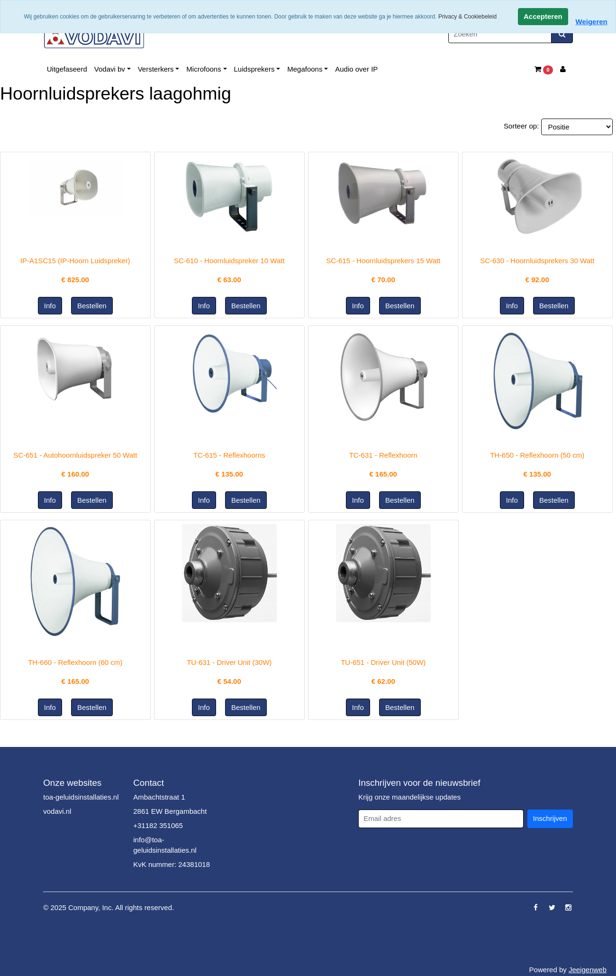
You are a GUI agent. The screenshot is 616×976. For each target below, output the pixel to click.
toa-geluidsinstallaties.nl (80, 797)
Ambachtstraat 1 (159, 797)
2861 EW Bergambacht (170, 811)
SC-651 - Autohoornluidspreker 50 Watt (75, 455)
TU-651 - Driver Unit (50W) (383, 662)
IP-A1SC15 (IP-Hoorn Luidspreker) (75, 261)
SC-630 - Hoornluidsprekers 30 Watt (537, 261)
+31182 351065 (158, 825)
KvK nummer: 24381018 (171, 864)
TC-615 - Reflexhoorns (229, 455)
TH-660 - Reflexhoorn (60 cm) (75, 662)
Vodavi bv (109, 69)
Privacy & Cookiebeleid (467, 16)
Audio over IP (356, 69)
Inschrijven (550, 818)
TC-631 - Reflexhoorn (383, 455)
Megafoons (304, 69)
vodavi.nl (57, 811)
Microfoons (203, 69)
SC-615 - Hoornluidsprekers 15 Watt (383, 261)
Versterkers (156, 69)
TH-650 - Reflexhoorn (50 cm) (537, 455)
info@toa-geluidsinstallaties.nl (164, 845)
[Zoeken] (500, 34)
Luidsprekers (254, 69)
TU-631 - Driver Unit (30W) (229, 662)
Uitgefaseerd (67, 69)
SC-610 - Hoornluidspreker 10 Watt (229, 261)
